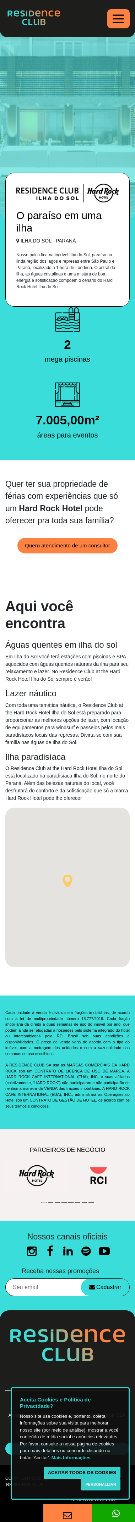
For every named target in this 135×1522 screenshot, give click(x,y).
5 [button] (71, 1202)
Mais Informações (71, 1457)
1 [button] (44, 1202)
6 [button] (77, 1202)
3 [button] (57, 1202)
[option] (36, 1176)
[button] (67, 881)
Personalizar (100, 1484)
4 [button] (64, 1202)
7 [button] (84, 1202)
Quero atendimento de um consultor (67, 545)
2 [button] (50, 1202)
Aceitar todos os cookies (82, 1472)
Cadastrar (105, 1287)
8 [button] (91, 1202)
